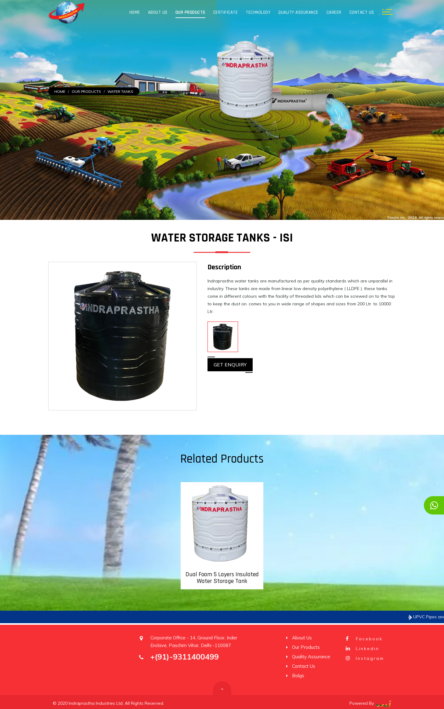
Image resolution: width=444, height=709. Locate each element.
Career (334, 12)
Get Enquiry (230, 365)
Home (134, 12)
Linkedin (362, 648)
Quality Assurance (298, 12)
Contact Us (361, 12)
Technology (258, 12)
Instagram (364, 658)
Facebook (363, 639)
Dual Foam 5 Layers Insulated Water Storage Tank (222, 577)
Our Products (190, 12)
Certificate (225, 12)
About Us (158, 12)
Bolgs (297, 675)
